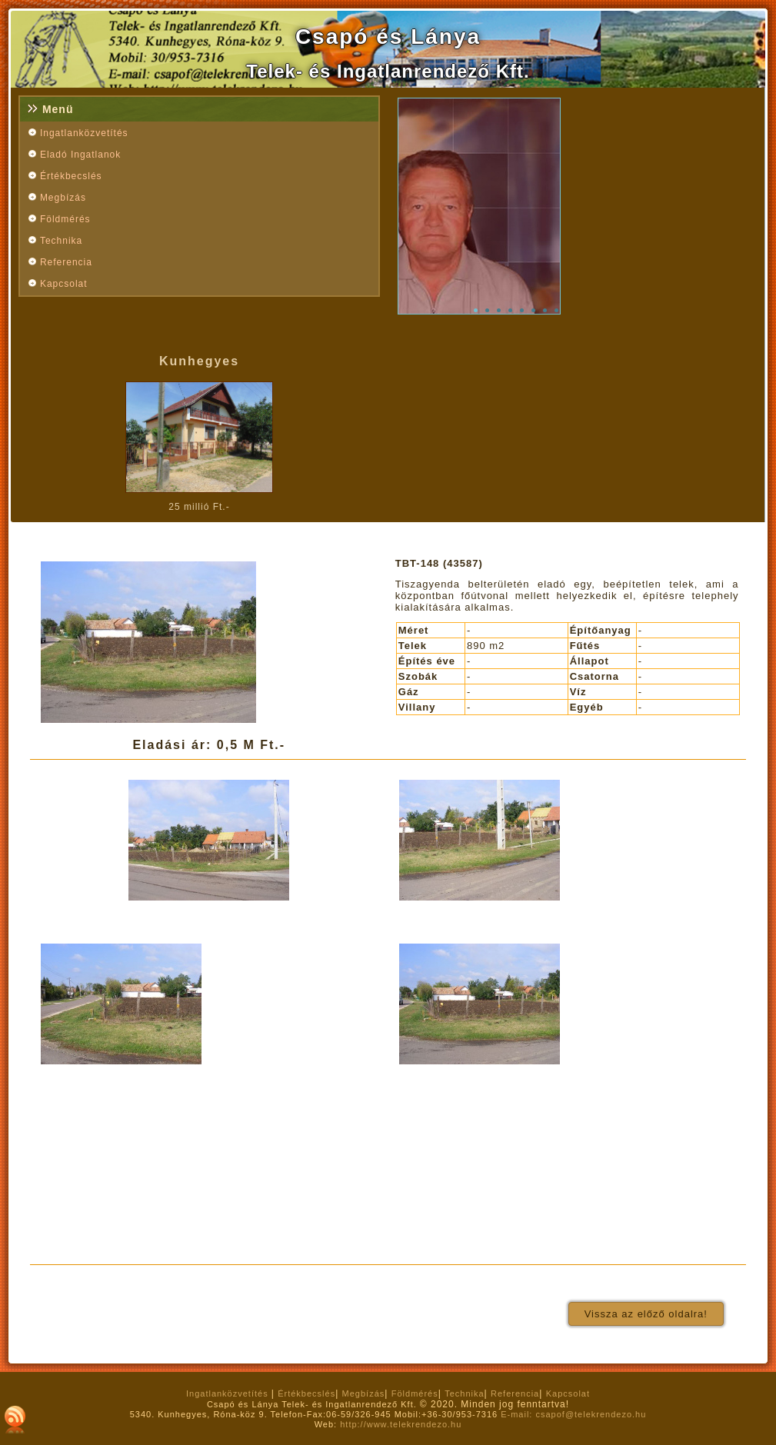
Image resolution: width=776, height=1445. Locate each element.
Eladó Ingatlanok (80, 154)
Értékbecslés (71, 176)
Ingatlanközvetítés (84, 133)
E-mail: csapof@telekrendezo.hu (573, 1414)
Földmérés (65, 219)
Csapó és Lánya (388, 36)
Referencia (66, 262)
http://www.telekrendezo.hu (400, 1424)
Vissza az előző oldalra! (646, 1314)
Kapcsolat (64, 283)
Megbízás (63, 197)
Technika (61, 240)
